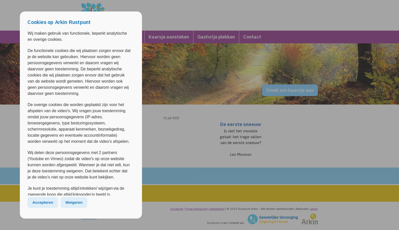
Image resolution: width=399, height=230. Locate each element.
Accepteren (42, 202)
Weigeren (73, 202)
